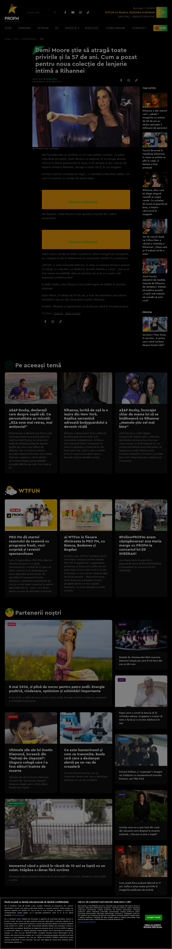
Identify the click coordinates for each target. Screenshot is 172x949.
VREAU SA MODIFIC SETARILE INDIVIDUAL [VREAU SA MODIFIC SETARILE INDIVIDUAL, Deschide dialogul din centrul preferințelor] (152, 926)
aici (12, 933)
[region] (86, 923)
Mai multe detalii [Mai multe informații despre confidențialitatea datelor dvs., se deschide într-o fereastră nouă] (18, 915)
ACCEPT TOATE (153, 917)
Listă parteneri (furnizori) (87, 922)
